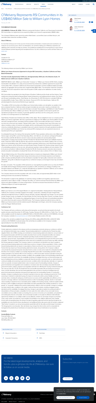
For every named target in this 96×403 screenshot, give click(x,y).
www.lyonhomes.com (22, 216)
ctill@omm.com (5, 63)
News (2, 8)
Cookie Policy (62, 393)
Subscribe (67, 379)
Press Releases (8, 8)
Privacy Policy (13, 401)
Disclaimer (4, 401)
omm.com (4, 51)
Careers (80, 4)
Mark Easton (77, 18)
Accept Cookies (83, 397)
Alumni (88, 4)
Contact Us (21, 401)
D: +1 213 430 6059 (79, 30)
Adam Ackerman (78, 27)
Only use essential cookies (65, 397)
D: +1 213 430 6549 (79, 22)
